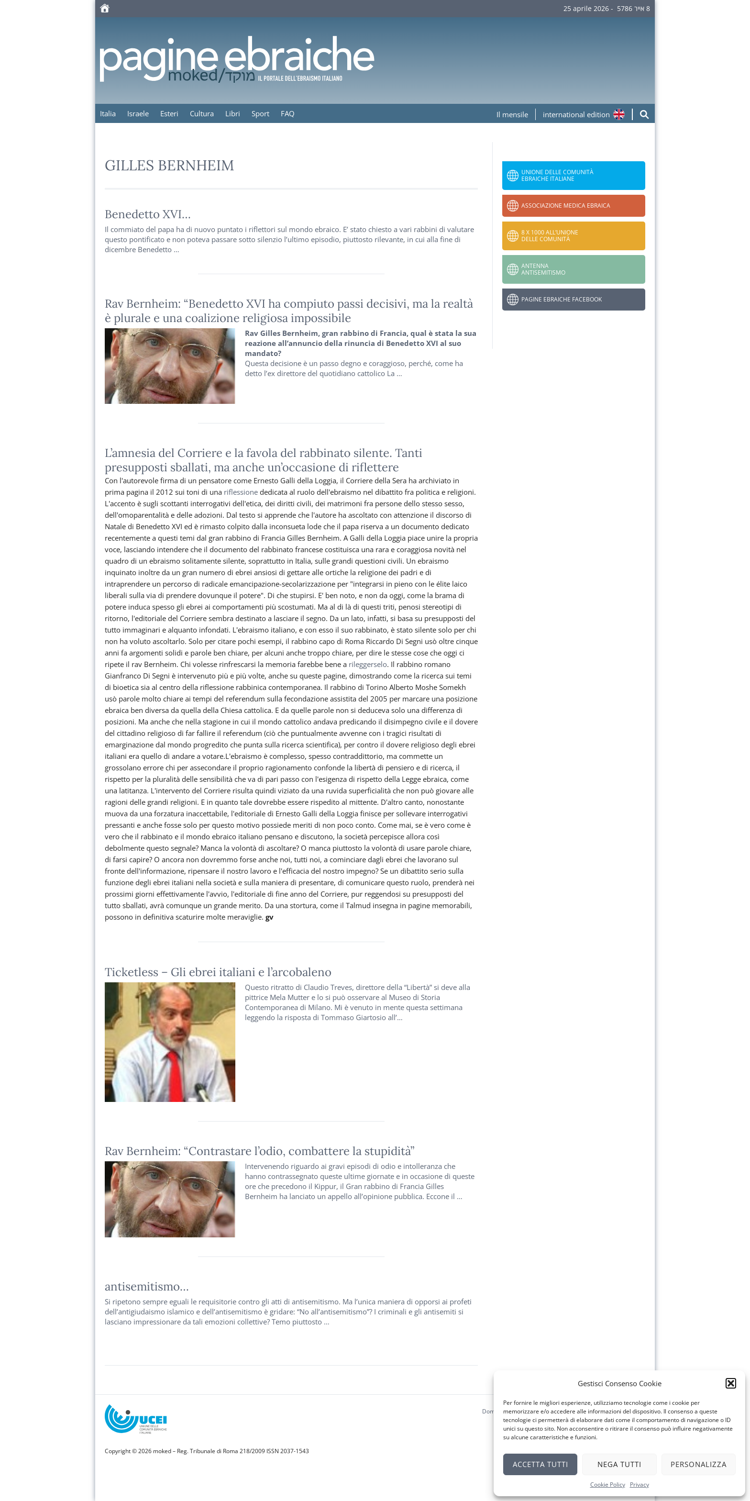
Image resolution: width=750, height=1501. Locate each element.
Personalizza (699, 1464)
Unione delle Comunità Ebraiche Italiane (557, 175)
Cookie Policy (607, 1484)
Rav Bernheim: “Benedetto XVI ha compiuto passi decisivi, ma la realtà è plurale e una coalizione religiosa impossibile (289, 310)
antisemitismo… (147, 1286)
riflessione (241, 492)
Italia (108, 113)
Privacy (639, 1484)
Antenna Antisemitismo (543, 269)
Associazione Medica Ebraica (565, 205)
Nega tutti (619, 1464)
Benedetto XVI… (148, 214)
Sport (260, 113)
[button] (731, 1383)
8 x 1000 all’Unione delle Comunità (549, 235)
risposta (298, 1017)
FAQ (288, 113)
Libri (232, 113)
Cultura (202, 113)
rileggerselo (368, 664)
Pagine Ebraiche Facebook (561, 299)
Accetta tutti (540, 1464)
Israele (138, 113)
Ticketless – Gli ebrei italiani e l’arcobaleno (218, 972)
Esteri (169, 113)
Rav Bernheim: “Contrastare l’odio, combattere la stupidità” (259, 1151)
